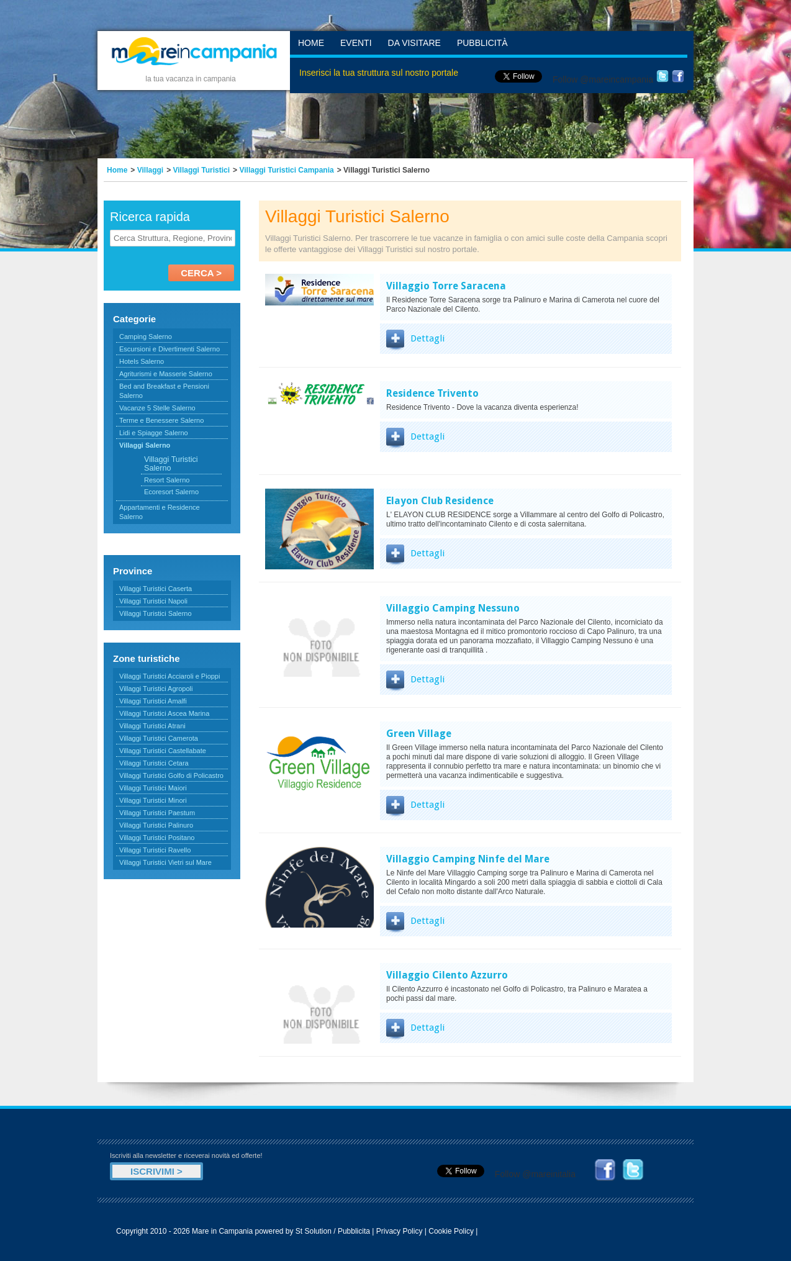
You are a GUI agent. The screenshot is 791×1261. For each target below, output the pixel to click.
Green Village (418, 733)
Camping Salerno (145, 336)
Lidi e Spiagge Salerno (153, 432)
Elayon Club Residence (440, 501)
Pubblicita (354, 1231)
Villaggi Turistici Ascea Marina (164, 713)
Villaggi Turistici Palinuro (156, 825)
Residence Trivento (432, 393)
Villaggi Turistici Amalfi (153, 701)
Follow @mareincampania (603, 79)
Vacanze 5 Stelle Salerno (157, 408)
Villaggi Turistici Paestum (157, 812)
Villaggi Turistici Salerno (155, 613)
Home (311, 43)
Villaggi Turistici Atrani (152, 726)
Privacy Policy (399, 1231)
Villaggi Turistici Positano (156, 837)
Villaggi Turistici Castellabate (162, 750)
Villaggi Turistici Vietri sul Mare (165, 862)
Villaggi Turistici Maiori (153, 788)
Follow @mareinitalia (535, 1174)
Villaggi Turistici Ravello (155, 850)
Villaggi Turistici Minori (153, 800)
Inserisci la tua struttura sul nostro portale (378, 73)
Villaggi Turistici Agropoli (155, 688)
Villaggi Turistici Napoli (153, 601)
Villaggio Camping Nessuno (453, 608)
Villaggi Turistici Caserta (155, 588)
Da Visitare (414, 43)
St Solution (314, 1231)
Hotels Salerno (141, 361)
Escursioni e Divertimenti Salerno (169, 349)
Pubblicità (482, 43)
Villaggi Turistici (201, 170)
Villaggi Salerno (144, 445)
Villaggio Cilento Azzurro (447, 975)
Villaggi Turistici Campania (286, 170)
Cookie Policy (451, 1231)
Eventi (356, 43)
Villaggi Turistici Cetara (154, 763)
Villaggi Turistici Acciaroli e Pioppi (169, 676)
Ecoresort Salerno (171, 491)
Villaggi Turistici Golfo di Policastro (171, 775)
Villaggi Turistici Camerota (158, 738)
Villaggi (150, 170)
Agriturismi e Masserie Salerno (165, 373)
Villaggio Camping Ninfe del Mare (467, 859)
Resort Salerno (166, 480)
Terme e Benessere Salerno (161, 420)
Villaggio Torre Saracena (446, 286)
